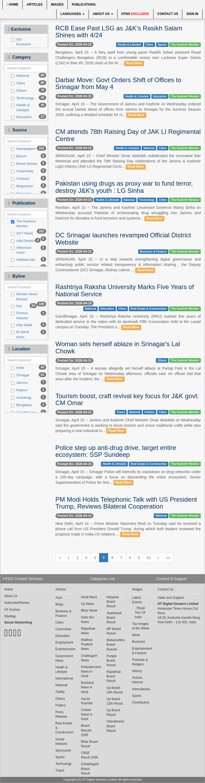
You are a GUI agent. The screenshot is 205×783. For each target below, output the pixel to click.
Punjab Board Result (111, 660)
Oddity (60, 692)
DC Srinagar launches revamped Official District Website (123, 238)
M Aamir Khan (20, 334)
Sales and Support (171, 598)
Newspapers (23, 149)
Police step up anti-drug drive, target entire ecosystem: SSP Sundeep (116, 451)
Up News (87, 604)
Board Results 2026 (86, 730)
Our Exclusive (21, 41)
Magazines (22, 186)
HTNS (135, 14)
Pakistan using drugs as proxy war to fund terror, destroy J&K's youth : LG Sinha (124, 187)
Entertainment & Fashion (141, 651)
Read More (134, 63)
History (137, 671)
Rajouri (19, 390)
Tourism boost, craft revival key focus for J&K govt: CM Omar (127, 399)
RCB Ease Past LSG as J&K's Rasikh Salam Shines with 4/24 (119, 32)
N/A (16, 306)
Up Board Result (113, 712)
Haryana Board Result (113, 601)
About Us (103, 14)
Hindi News (89, 597)
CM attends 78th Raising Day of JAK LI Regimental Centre (128, 135)
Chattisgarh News (89, 658)
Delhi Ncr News (87, 620)
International (64, 678)
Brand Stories (24, 164)
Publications (84, 4)
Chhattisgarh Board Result (89, 768)
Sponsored (63, 750)
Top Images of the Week (140, 626)
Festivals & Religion (140, 662)
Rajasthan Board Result (114, 676)
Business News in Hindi (87, 687)
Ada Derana (23, 241)
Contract (20, 179)
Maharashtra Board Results (115, 644)
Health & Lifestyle (20, 107)
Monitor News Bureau (24, 296)
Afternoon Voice (21, 250)
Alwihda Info (23, 260)
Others (19, 91)
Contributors (140, 702)
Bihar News (89, 610)
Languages (73, 14)
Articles (35, 4)
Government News (64, 658)
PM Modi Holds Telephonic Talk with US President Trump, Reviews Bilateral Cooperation (126, 503)
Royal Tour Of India (140, 612)
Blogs (60, 604)
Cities (18, 83)
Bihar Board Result (89, 744)
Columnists (22, 171)
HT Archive (12, 610)
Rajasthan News (88, 631)
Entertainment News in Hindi (89, 671)
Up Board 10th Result (115, 690)
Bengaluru (21, 405)
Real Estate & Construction (149, 308)
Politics (150, 412)
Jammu (19, 383)
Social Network (61, 741)
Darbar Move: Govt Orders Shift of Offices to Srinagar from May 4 (119, 83)
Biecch (19, 156)
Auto (59, 598)
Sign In (192, 14)
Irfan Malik (21, 325)
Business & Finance (153, 251)
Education (21, 117)
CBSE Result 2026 (89, 755)
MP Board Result (114, 631)
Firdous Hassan (19, 315)
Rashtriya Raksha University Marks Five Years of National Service (125, 290)
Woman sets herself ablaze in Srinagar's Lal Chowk (118, 347)
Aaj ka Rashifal (86, 701)
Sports (162, 44)
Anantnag (21, 398)
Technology (22, 98)
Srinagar (20, 375)
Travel (121, 412)
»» (168, 558)
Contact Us (167, 14)
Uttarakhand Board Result (115, 726)
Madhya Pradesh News (87, 644)
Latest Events (137, 600)
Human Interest (137, 680)
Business (138, 642)
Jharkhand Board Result (114, 617)
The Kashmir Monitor (23, 223)
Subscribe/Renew (16, 603)
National (20, 76)
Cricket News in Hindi (86, 714)
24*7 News (22, 233)
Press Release (61, 714)
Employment (64, 642)
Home (12, 4)
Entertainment (64, 649)
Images (57, 4)
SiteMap (10, 616)
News (136, 635)
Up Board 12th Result (115, 701)
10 (148, 558)
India (17, 368)
